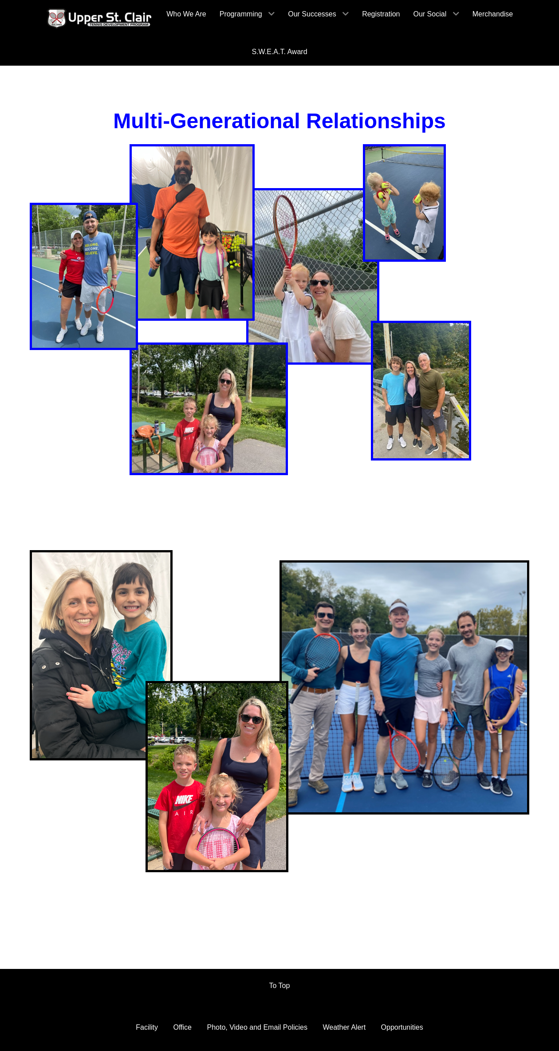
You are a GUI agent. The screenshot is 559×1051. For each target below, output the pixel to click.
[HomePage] (99, 19)
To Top (279, 984)
